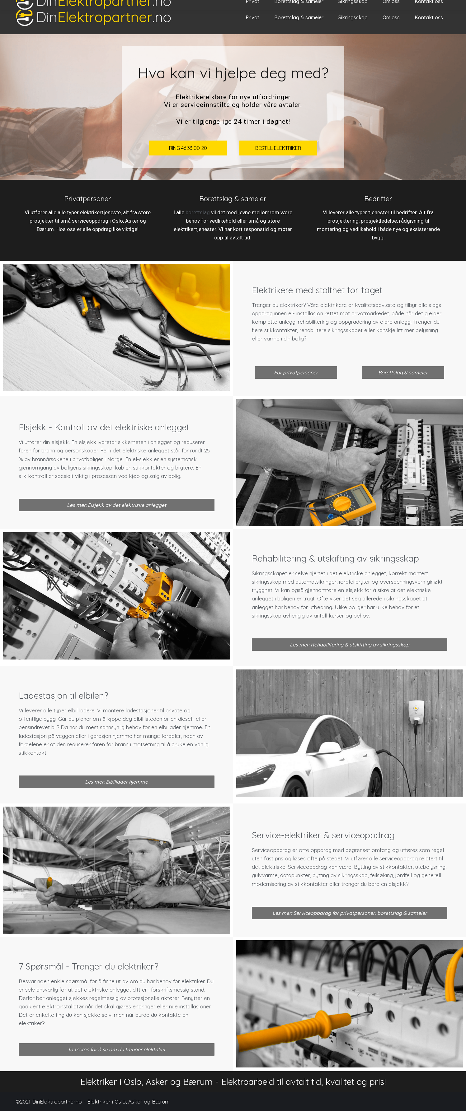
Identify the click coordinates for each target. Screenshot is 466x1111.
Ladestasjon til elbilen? (63, 695)
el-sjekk (142, 459)
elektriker (291, 305)
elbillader (170, 727)
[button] (296, 372)
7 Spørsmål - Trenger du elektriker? (88, 966)
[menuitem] (252, 17)
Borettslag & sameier (233, 198)
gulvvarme (265, 875)
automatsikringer (316, 581)
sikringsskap (97, 467)
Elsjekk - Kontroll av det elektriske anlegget (104, 427)
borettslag (198, 212)
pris (279, 858)
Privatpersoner (87, 198)
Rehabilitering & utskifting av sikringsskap (335, 558)
